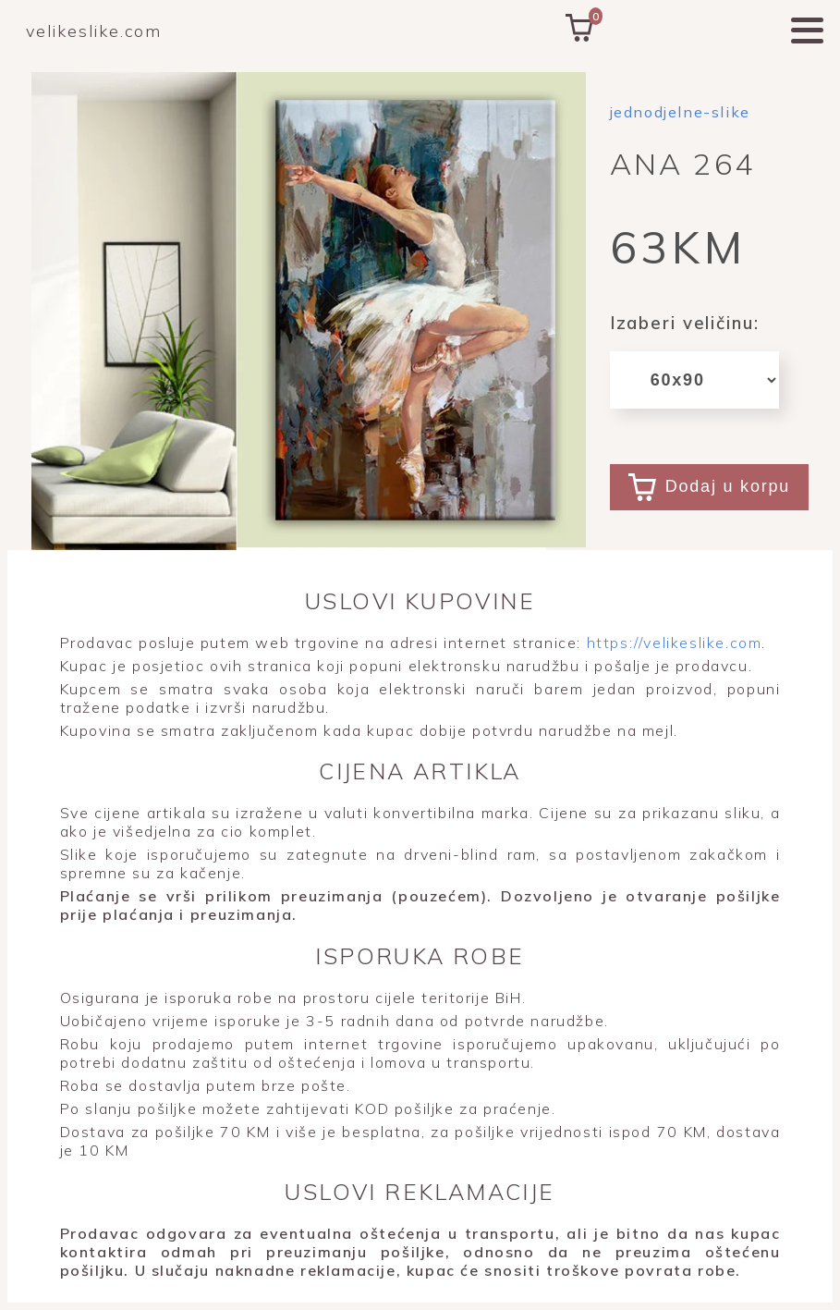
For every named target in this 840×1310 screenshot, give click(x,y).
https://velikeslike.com (671, 642)
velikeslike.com (94, 31)
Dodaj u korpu (709, 487)
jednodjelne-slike (680, 112)
